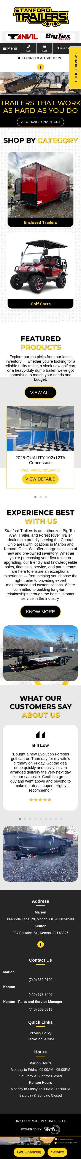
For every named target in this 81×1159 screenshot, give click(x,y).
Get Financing (29, 1152)
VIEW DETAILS (40, 479)
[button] (35, 497)
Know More (40, 611)
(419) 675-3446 (40, 994)
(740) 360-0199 (40, 980)
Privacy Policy (40, 1033)
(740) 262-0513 (40, 1009)
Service (57, 1152)
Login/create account (40, 58)
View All (40, 392)
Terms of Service (40, 1039)
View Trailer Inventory (40, 122)
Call (28, 48)
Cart (44, 48)
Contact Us (40, 960)
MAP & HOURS (66, 48)
